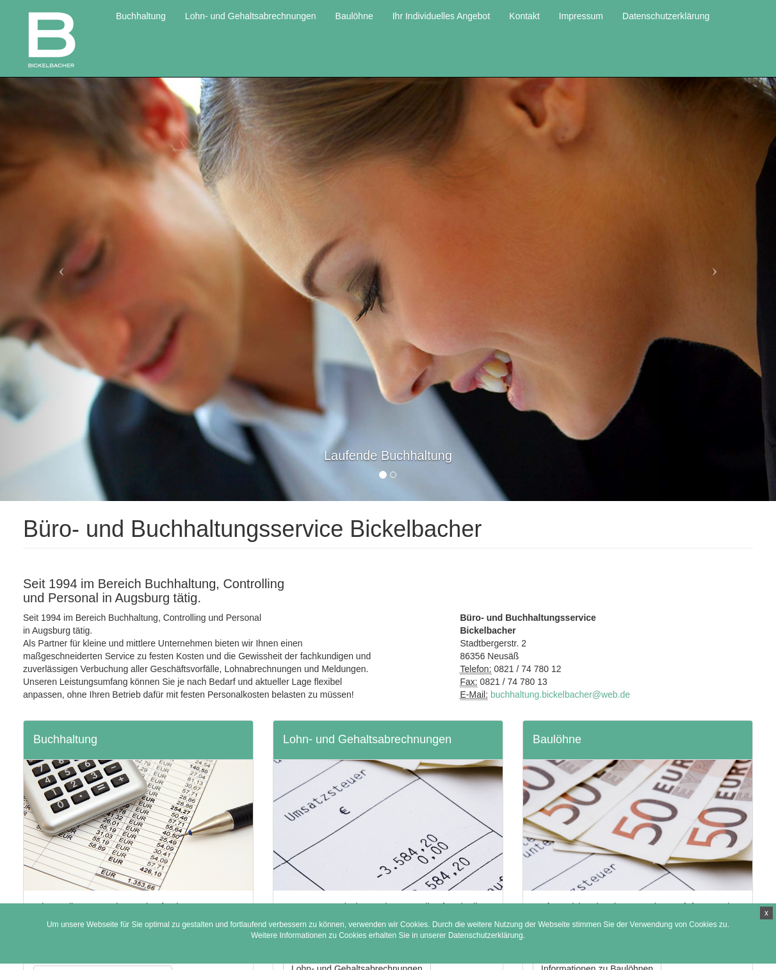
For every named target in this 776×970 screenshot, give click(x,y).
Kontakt (524, 16)
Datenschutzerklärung (485, 935)
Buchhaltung (141, 16)
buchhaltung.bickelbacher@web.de (560, 694)
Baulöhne (354, 16)
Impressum (581, 16)
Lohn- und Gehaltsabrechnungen (250, 16)
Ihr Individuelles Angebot (441, 16)
